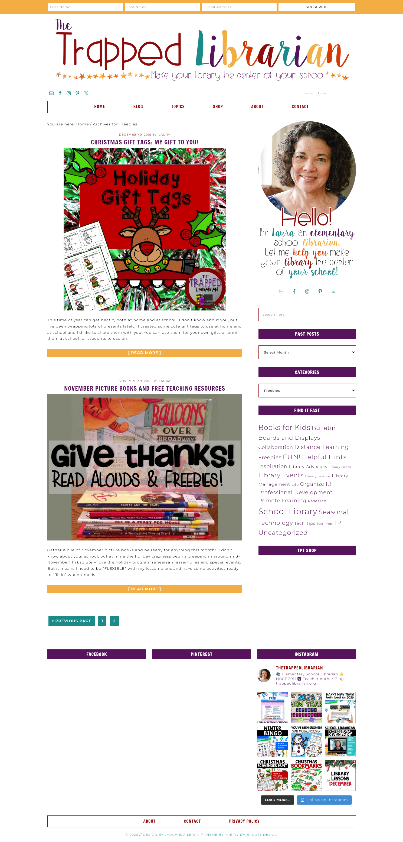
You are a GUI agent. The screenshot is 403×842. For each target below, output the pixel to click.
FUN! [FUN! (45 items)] (292, 457)
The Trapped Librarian (201, 51)
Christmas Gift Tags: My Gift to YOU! (144, 142)
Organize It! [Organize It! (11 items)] (315, 484)
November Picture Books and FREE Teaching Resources (144, 388)
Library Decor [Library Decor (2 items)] (340, 467)
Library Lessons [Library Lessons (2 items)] (317, 476)
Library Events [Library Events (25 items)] (281, 475)
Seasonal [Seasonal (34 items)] (334, 512)
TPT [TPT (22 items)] (339, 522)
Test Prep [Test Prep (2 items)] (324, 524)
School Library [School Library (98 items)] (287, 511)
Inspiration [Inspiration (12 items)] (273, 466)
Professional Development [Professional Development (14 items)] (295, 492)
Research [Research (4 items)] (317, 501)
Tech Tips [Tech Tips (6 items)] (304, 523)
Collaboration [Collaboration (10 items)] (275, 447)
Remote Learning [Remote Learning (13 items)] (282, 500)
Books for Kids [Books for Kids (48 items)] (284, 427)
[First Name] (85, 7)
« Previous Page (72, 620)
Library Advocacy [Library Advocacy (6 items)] (308, 466)
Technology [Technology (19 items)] (275, 522)
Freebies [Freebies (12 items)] (269, 457)
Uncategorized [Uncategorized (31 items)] (283, 532)
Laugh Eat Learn (182, 835)
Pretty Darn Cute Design (251, 835)
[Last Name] (162, 7)
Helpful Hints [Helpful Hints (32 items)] (324, 457)
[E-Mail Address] (239, 7)
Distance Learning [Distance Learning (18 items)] (321, 446)
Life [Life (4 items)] (295, 484)
